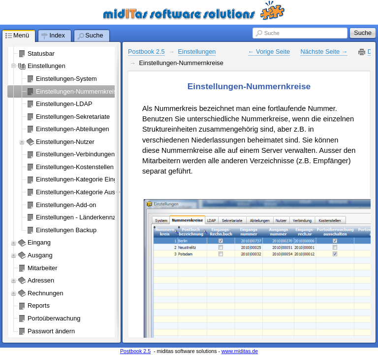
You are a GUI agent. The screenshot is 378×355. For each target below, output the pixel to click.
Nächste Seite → (323, 51)
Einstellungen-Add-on (66, 205)
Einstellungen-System (66, 78)
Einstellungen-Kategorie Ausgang (82, 192)
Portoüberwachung (54, 318)
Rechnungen (45, 293)
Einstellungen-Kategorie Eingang (81, 179)
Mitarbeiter (42, 268)
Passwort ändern (51, 331)
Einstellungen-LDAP (64, 103)
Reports (39, 305)
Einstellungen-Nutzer (65, 141)
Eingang (39, 242)
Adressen (41, 280)
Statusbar (41, 53)
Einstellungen (46, 66)
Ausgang (40, 255)
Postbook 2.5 (146, 51)
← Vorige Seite (269, 51)
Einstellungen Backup (66, 230)
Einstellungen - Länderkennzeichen (85, 217)
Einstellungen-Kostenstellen (75, 167)
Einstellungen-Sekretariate (73, 116)
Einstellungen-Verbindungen (75, 154)
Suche (272, 33)
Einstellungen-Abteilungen (72, 129)
